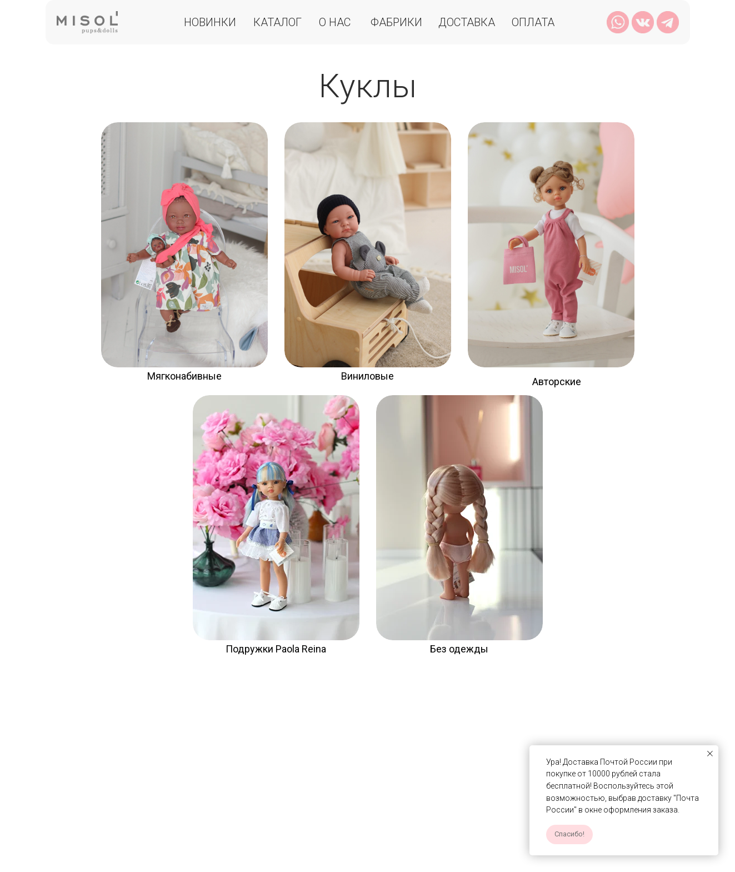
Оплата (533, 22)
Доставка (466, 22)
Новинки (210, 22)
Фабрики (396, 22)
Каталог (277, 22)
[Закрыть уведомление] (710, 753)
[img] (184, 244)
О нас (335, 22)
